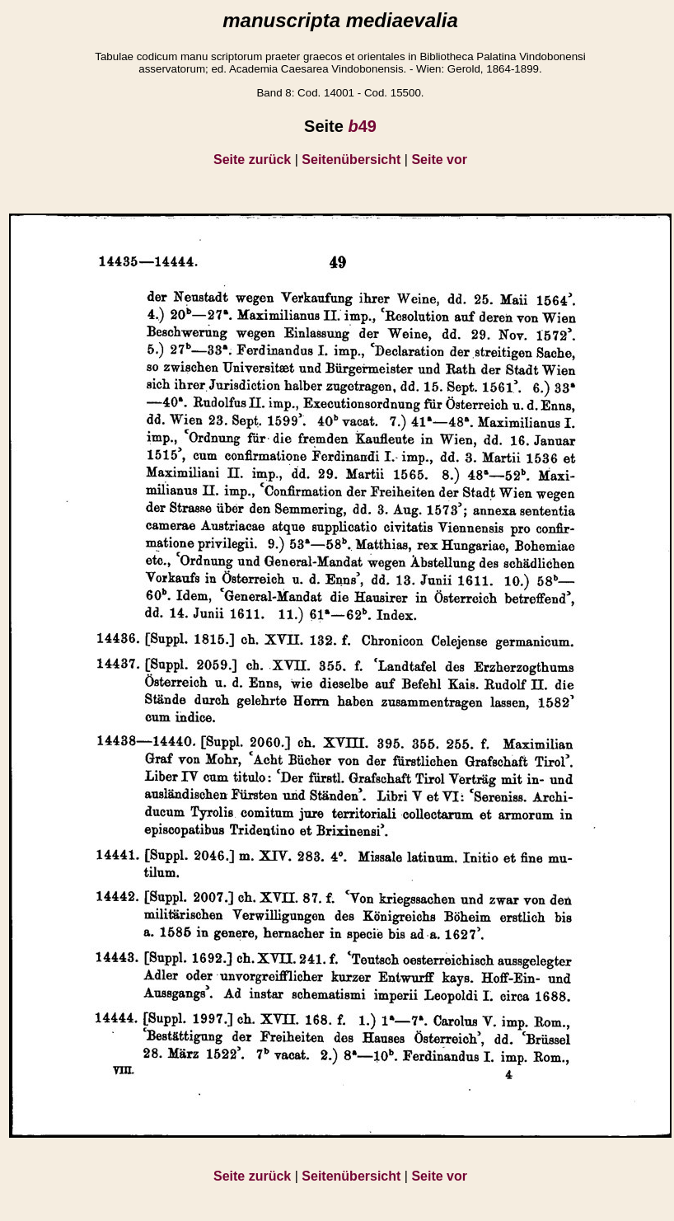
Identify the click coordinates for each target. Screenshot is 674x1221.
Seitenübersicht (351, 160)
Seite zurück (252, 160)
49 (362, 126)
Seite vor (439, 160)
